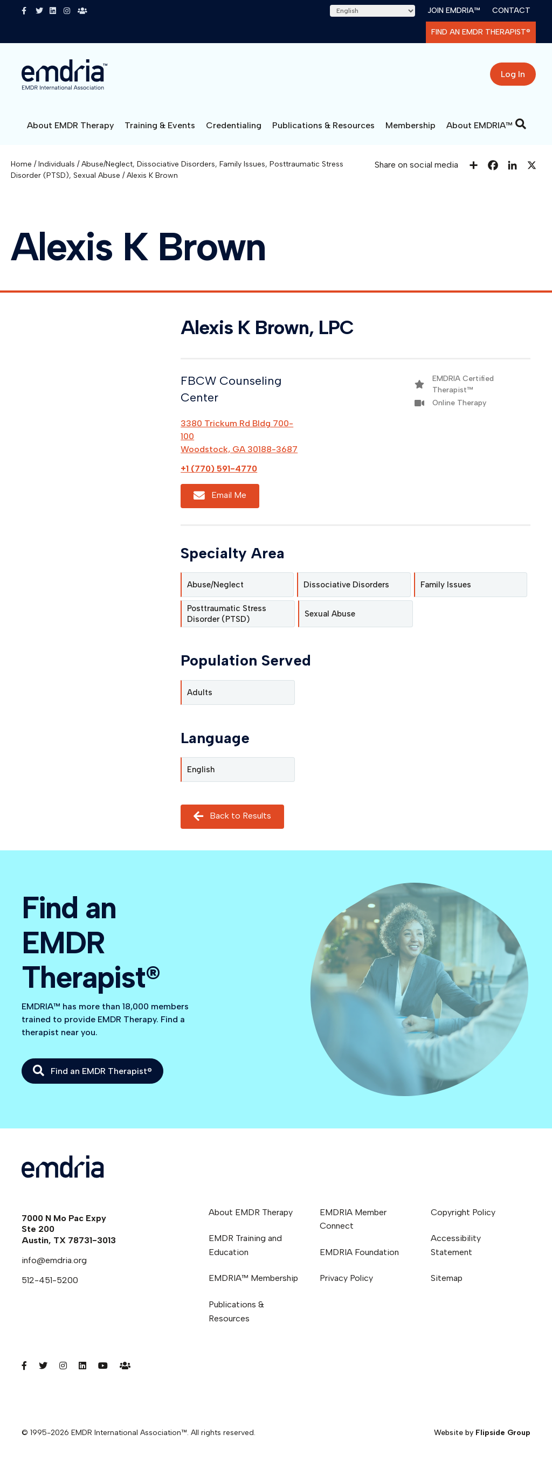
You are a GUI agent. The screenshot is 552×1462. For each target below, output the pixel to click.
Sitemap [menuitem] (447, 1278)
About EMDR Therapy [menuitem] (251, 1212)
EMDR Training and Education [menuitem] (245, 1245)
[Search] (520, 124)
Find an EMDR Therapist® (480, 32)
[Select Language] (372, 11)
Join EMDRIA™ (453, 10)
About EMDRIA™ (479, 125)
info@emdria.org (54, 1260)
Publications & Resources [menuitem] (236, 1311)
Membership (410, 125)
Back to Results (232, 816)
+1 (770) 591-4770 (219, 468)
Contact (511, 10)
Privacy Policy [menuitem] (346, 1278)
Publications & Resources (323, 125)
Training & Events (160, 125)
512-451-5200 (50, 1280)
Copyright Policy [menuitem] (463, 1212)
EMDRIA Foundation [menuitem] (359, 1252)
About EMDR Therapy (70, 125)
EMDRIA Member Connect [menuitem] (353, 1219)
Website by (482, 1432)
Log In (513, 74)
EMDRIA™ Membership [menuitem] (253, 1278)
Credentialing (233, 125)
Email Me (220, 496)
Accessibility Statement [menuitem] (456, 1245)
